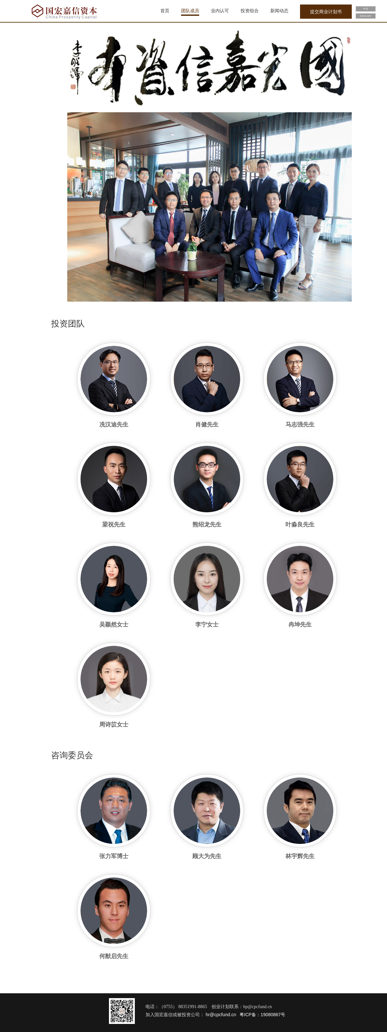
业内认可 (220, 10)
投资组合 (250, 10)
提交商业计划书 (326, 11)
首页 (164, 10)
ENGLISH (365, 16)
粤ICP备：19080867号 (262, 1014)
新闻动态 (279, 10)
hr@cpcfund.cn (220, 1014)
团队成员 (190, 10)
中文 (365, 8)
